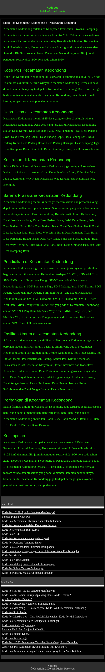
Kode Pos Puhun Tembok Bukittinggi (22, 568)
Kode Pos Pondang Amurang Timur (22, 542)
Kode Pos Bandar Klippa (16, 633)
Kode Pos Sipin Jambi (14, 612)
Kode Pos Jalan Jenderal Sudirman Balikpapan (28, 546)
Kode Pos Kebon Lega (14, 638)
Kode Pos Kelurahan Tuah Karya (20, 529)
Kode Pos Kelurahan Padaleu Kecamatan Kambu (29, 525)
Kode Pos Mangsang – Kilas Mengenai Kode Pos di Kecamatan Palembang (44, 607)
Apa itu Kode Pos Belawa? (17, 599)
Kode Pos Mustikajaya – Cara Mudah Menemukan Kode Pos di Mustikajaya (44, 616)
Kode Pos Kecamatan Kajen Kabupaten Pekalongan (31, 620)
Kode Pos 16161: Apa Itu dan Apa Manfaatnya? (28, 512)
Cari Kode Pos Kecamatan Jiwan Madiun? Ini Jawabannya (34, 646)
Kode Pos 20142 (11, 533)
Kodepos (52, 7)
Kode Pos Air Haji (12, 555)
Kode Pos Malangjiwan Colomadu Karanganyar (28, 564)
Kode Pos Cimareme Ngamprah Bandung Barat (28, 603)
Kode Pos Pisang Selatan (16, 559)
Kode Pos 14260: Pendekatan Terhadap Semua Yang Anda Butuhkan (40, 642)
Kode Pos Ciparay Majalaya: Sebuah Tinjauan (27, 572)
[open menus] (3, 7)
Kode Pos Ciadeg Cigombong (18, 625)
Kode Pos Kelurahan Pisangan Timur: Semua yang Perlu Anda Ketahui (41, 651)
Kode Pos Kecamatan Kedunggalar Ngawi (25, 538)
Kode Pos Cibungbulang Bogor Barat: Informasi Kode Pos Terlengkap (41, 551)
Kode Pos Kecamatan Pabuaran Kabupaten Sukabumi (32, 520)
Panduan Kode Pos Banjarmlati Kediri (23, 629)
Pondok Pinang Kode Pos (16, 516)
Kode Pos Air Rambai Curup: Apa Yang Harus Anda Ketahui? (36, 594)
